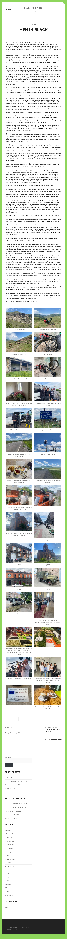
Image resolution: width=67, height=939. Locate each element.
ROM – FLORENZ (16, 816)
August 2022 (8, 874)
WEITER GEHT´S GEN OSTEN (19, 808)
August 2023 (8, 867)
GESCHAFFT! (8, 797)
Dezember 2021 (9, 900)
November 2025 (9, 849)
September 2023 (10, 864)
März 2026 (8, 835)
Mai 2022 (7, 885)
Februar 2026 (9, 838)
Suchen (8, 762)
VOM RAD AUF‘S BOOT (12, 793)
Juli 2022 (7, 878)
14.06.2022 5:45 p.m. (14, 737)
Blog (9, 742)
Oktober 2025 (9, 853)
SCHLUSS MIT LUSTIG (17, 823)
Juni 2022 (7, 882)
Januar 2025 (8, 860)
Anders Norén (16, 934)
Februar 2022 (9, 892)
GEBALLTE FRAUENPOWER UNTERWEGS (17, 786)
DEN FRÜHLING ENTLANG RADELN (15, 789)
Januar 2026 (8, 842)
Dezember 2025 (9, 846)
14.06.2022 (33, 28)
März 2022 (8, 889)
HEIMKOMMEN (9, 782)
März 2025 (8, 856)
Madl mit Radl (34, 9)
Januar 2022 (8, 896)
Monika (10, 732)
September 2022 (10, 871)
